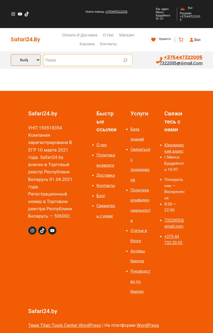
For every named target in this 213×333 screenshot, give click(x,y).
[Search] (125, 60)
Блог (101, 195)
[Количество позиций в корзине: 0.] (181, 40)
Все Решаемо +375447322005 (190, 14)
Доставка (106, 175)
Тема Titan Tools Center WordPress (64, 325)
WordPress (148, 325)
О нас (102, 144)
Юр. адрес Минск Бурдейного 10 (163, 14)
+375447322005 (116, 12)
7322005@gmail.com (181, 63)
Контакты (106, 185)
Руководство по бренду (140, 281)
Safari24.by (25, 39)
